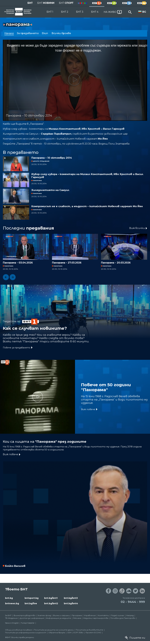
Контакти (103, 615)
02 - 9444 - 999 (133, 602)
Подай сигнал (117, 615)
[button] (6, 277)
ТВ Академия (11, 618)
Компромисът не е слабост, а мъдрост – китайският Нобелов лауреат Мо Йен (87, 206)
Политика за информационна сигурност (25, 632)
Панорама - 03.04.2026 (18, 262)
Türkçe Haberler (28, 623)
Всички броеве (62, 33)
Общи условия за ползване (18, 630)
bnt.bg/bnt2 (51, 603)
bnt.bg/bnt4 (71, 603)
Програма (77, 615)
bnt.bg (9, 598)
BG (144, 11)
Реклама (77, 618)
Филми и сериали (61, 615)
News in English (12, 623)
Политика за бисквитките (89, 630)
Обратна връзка (56, 632)
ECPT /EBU (78, 632)
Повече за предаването (16, 347)
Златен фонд (44, 615)
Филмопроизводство (24, 615)
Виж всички (137, 228)
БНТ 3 (79, 11)
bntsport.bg (31, 598)
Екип (45, 33)
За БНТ (8, 615)
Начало (9, 33)
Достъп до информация (32, 618)
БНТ (30, 3)
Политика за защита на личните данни (54, 630)
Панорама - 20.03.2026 (116, 262)
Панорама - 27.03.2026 (66, 262)
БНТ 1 (50, 11)
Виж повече (88, 409)
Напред (130, 615)
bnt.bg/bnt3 (71, 598)
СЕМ (69, 632)
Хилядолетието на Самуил (50, 190)
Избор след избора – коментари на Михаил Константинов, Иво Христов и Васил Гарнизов (87, 176)
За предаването (28, 33)
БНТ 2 (64, 11)
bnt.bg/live (31, 603)
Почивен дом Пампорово (122, 618)
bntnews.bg (12, 603)
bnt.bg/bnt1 (51, 598)
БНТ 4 (94, 11)
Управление (90, 615)
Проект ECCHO (93, 632)
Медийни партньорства (95, 618)
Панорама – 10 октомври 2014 (51, 157)
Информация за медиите (58, 618)
